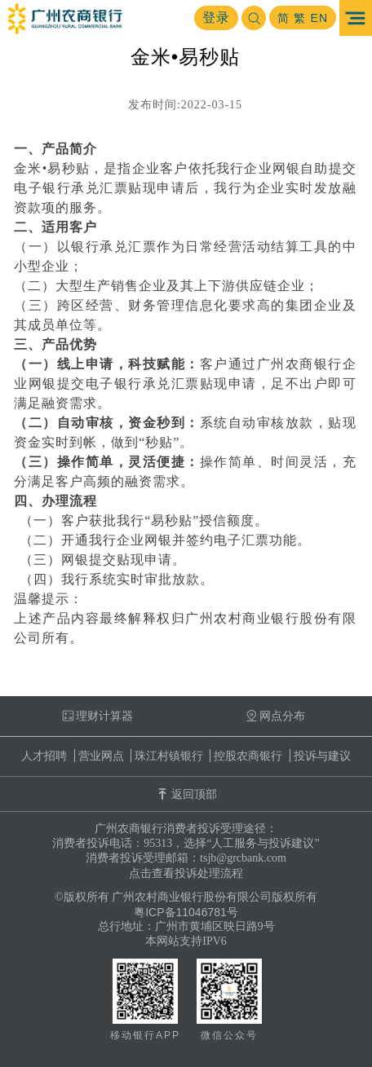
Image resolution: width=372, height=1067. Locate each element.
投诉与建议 (322, 755)
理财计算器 (97, 715)
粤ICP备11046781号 (186, 912)
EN (319, 17)
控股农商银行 (248, 755)
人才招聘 (44, 755)
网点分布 (275, 715)
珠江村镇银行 (169, 755)
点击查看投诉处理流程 (186, 873)
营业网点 (101, 755)
